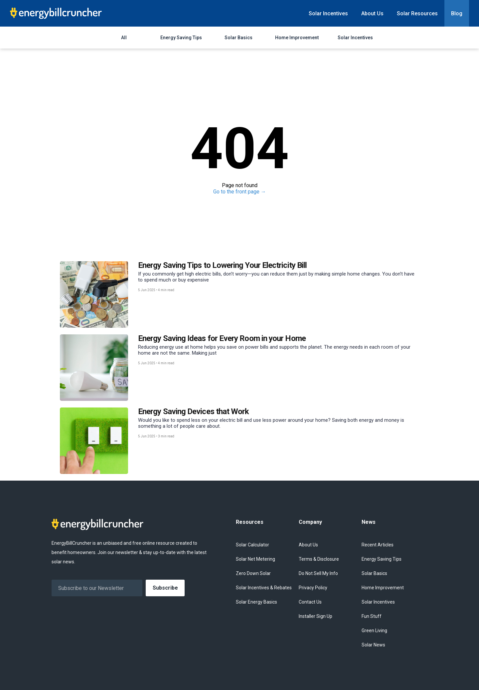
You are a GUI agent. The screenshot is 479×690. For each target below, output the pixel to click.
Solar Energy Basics (256, 602)
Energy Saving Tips (181, 37)
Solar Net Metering (255, 559)
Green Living (374, 630)
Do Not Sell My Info (318, 573)
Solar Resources (417, 13)
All (124, 37)
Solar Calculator (252, 544)
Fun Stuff (372, 616)
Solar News (373, 644)
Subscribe (165, 588)
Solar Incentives (328, 13)
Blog (456, 13)
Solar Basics (238, 37)
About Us (372, 13)
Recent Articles (378, 544)
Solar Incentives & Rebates (264, 587)
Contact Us (310, 602)
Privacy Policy (313, 587)
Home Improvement (297, 37)
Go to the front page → (239, 191)
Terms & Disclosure (319, 559)
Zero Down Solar (253, 573)
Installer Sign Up (315, 616)
